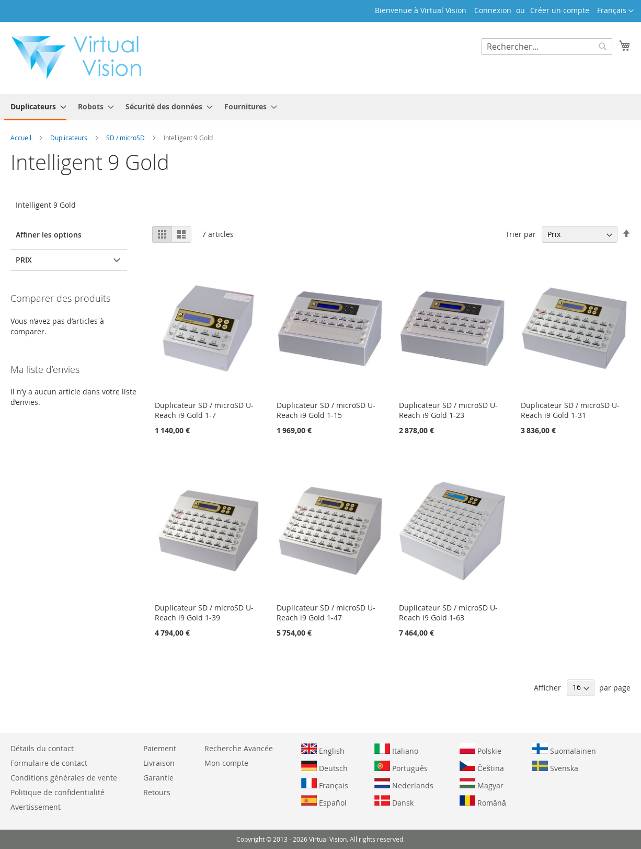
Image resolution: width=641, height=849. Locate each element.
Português (401, 767)
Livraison (159, 763)
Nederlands (403, 784)
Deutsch (324, 767)
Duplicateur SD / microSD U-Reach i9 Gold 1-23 (448, 410)
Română (483, 801)
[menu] (320, 107)
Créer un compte (559, 10)
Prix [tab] (24, 260)
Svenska (555, 767)
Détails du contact (42, 748)
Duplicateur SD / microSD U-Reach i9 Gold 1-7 (204, 410)
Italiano (396, 749)
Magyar (481, 784)
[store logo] (81, 57)
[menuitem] (35, 107)
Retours (156, 792)
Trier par (521, 234)
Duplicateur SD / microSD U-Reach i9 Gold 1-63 (448, 612)
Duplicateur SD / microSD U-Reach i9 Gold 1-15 (326, 410)
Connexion (492, 10)
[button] (615, 11)
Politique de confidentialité (57, 792)
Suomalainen (564, 749)
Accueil (21, 137)
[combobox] (547, 46)
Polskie (480, 749)
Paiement (159, 748)
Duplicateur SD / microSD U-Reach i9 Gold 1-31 (570, 410)
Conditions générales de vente (63, 778)
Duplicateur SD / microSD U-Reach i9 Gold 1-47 (326, 612)
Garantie (158, 778)
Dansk (394, 801)
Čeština (482, 767)
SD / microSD (126, 137)
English (323, 749)
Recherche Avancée (238, 748)
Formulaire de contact (48, 763)
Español (324, 801)
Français (324, 784)
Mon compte (226, 763)
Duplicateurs (69, 137)
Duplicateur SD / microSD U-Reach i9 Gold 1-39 (204, 612)
